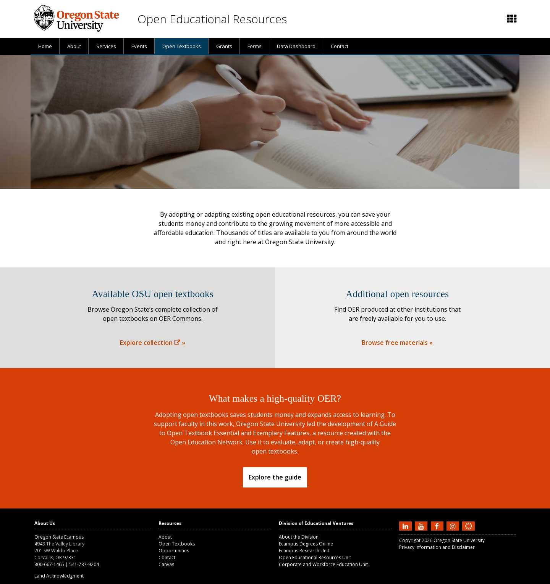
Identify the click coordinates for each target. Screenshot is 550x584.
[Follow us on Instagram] (453, 525)
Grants (224, 46)
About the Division (299, 537)
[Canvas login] (469, 532)
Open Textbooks (181, 46)
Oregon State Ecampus (59, 537)
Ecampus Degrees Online (306, 544)
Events (139, 46)
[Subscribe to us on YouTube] (422, 525)
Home (45, 46)
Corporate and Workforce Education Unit (323, 564)
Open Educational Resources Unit (315, 557)
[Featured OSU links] (511, 19)
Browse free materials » (397, 342)
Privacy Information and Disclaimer (437, 547)
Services (106, 46)
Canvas (166, 564)
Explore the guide (275, 477)
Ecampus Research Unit (304, 550)
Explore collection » (152, 342)
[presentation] (511, 19)
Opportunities (174, 550)
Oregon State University (459, 540)
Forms (254, 46)
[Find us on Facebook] (438, 525)
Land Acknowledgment (59, 576)
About (74, 46)
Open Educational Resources (212, 19)
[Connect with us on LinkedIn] (406, 525)
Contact (339, 46)
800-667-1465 (49, 564)
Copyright (410, 540)
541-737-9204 (84, 564)
